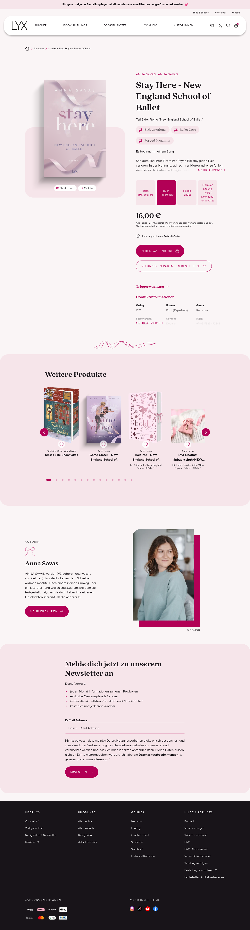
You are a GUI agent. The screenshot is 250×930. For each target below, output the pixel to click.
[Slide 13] (125, 480)
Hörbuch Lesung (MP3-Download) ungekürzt (207, 192)
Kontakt (236, 12)
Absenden (81, 772)
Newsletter (220, 12)
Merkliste (88, 188)
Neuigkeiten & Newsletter (40, 835)
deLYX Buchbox (87, 842)
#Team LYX (32, 821)
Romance (39, 48)
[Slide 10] (106, 480)
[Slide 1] (49, 480)
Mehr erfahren (47, 611)
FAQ (187, 842)
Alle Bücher (85, 821)
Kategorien (85, 835)
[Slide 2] (56, 480)
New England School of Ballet (181, 119)
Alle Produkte (86, 828)
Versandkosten (196, 222)
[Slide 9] (100, 480)
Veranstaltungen (194, 828)
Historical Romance (143, 856)
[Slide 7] (87, 480)
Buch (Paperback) (166, 193)
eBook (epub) (187, 193)
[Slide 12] (119, 480)
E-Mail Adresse (76, 720)
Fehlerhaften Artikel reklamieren (204, 877)
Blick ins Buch (65, 188)
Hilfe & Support (201, 12)
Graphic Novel (140, 835)
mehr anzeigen (211, 170)
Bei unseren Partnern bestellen (174, 265)
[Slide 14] (131, 480)
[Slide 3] (62, 480)
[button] (61, 428)
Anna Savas (146, 74)
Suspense (137, 842)
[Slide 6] (81, 480)
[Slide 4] (69, 480)
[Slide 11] (112, 480)
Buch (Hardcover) (145, 193)
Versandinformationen (197, 856)
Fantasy (136, 828)
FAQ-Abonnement (196, 849)
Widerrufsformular (195, 835)
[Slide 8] (94, 480)
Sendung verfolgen (196, 863)
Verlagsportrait (34, 828)
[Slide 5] (75, 480)
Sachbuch (137, 849)
